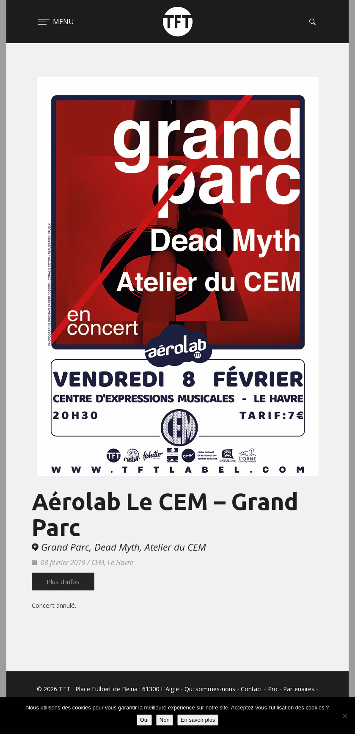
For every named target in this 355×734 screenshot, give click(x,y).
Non (165, 720)
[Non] (344, 716)
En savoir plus (198, 720)
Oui (144, 720)
